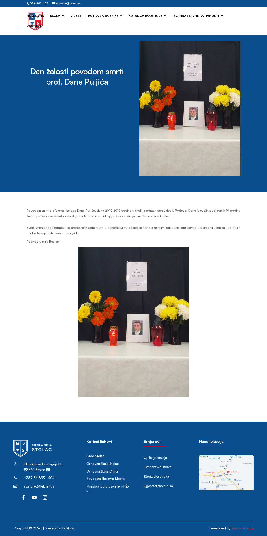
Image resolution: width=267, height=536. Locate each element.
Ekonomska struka (157, 467)
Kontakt (34, 26)
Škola (55, 15)
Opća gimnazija (155, 458)
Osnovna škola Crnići (102, 471)
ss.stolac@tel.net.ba (39, 486)
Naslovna (35, 15)
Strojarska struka (156, 476)
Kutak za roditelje (145, 15)
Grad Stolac (95, 456)
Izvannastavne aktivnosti (195, 15)
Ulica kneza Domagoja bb (43, 464)
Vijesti (76, 15)
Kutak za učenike (103, 15)
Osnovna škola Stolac (102, 464)
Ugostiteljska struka (158, 486)
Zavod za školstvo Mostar (105, 479)
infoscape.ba (243, 528)
